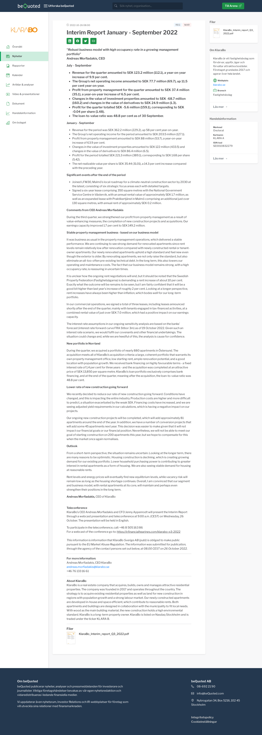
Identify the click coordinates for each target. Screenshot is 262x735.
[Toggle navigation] (59, 6)
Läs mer (220, 107)
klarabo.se (219, 84)
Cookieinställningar (204, 721)
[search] (151, 5)
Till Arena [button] (233, 6)
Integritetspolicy (202, 717)
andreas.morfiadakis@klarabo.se (88, 567)
